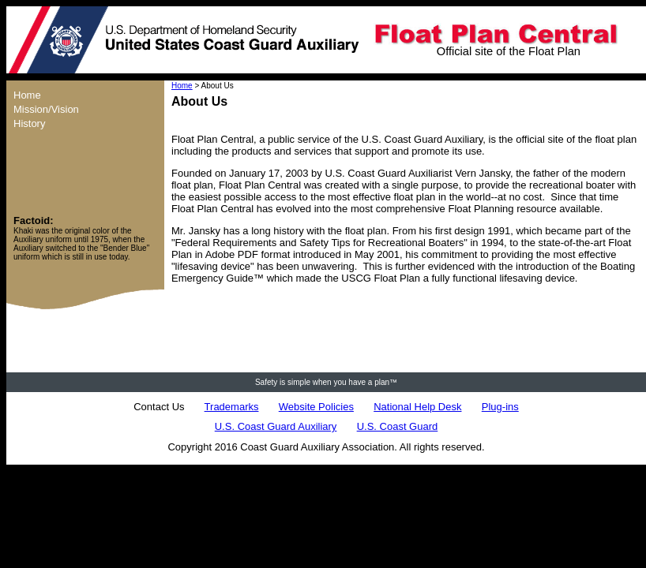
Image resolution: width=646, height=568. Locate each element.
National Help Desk (417, 407)
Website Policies (316, 407)
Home (182, 85)
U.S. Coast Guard (397, 426)
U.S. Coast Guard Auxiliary (276, 426)
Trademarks (232, 407)
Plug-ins (500, 407)
